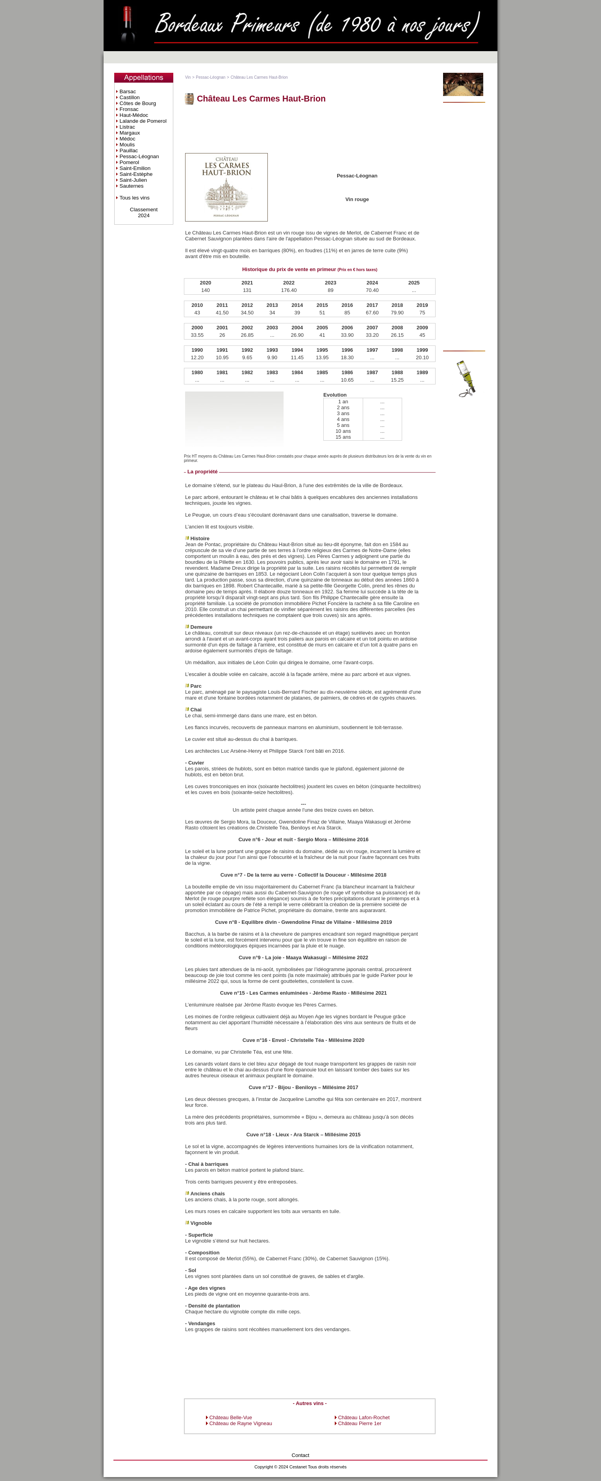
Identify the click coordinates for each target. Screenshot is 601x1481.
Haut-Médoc (134, 115)
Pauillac (129, 150)
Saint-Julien (133, 180)
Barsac (128, 91)
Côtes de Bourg (138, 103)
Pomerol (129, 162)
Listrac (127, 127)
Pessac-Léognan (139, 156)
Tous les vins (135, 198)
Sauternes (132, 186)
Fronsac (129, 109)
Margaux (130, 133)
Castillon (130, 97)
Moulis (127, 145)
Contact (301, 1455)
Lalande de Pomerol (143, 121)
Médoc (127, 139)
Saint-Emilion (135, 168)
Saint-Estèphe (136, 174)
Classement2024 (144, 212)
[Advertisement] (310, 128)
